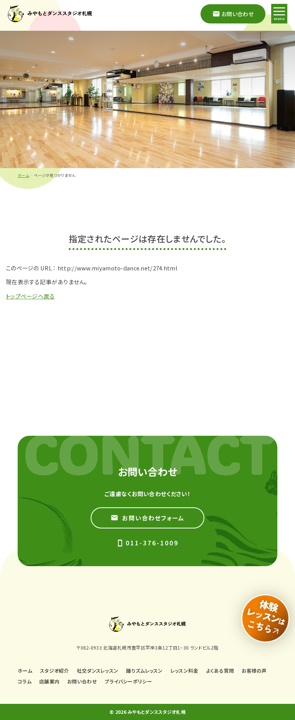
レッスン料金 (185, 670)
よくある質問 (220, 670)
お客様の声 (254, 670)
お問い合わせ (82, 681)
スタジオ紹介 (54, 670)
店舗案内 (49, 681)
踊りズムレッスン (144, 670)
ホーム (23, 175)
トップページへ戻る (30, 296)
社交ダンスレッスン (98, 670)
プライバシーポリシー (128, 681)
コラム (24, 681)
